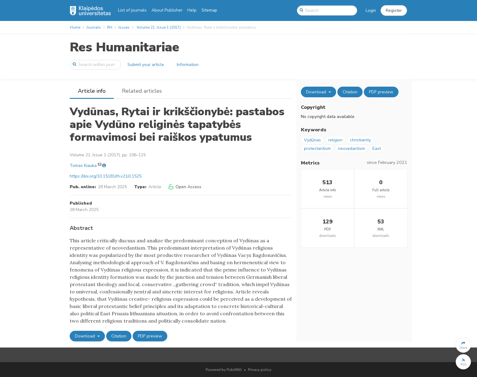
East (376, 148)
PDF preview (150, 336)
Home (75, 27)
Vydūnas (312, 140)
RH (109, 27)
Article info (92, 91)
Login (371, 10)
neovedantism (351, 148)
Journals (93, 27)
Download (85, 336)
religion (335, 140)
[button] (394, 10)
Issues (124, 27)
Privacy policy (259, 369)
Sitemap (209, 10)
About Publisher (167, 10)
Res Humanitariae (124, 47)
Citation (118, 336)
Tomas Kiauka (83, 165)
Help (192, 10)
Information (188, 64)
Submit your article (145, 64)
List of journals (132, 10)
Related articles (142, 91)
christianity (360, 140)
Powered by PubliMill (224, 369)
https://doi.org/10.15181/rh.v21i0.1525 (105, 176)
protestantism (317, 148)
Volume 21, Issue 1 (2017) (159, 27)
